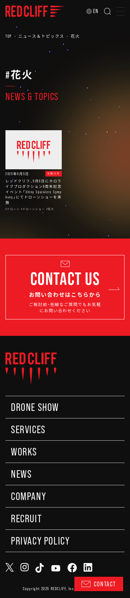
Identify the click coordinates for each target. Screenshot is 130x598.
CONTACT (99, 584)
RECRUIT (26, 518)
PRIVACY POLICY (40, 541)
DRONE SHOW (35, 407)
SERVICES (28, 429)
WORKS (24, 452)
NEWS (21, 474)
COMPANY (28, 496)
